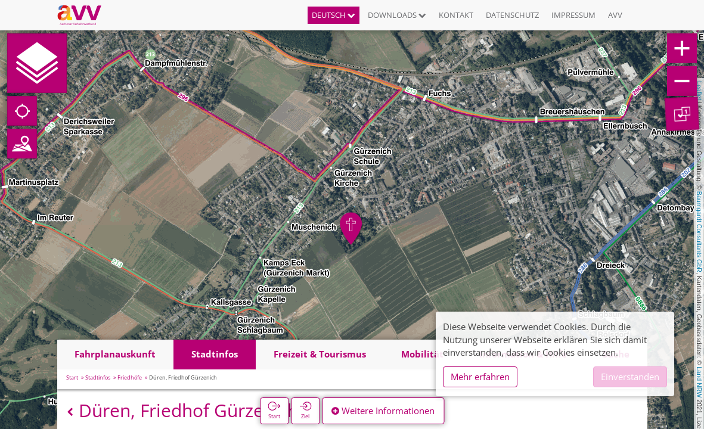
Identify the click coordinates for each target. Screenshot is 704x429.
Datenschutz (512, 15)
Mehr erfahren (480, 377)
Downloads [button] (397, 15)
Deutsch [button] (333, 15)
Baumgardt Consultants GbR (699, 231)
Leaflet (699, 90)
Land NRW (699, 381)
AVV (615, 15)
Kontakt (456, 15)
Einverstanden (630, 377)
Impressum (573, 15)
